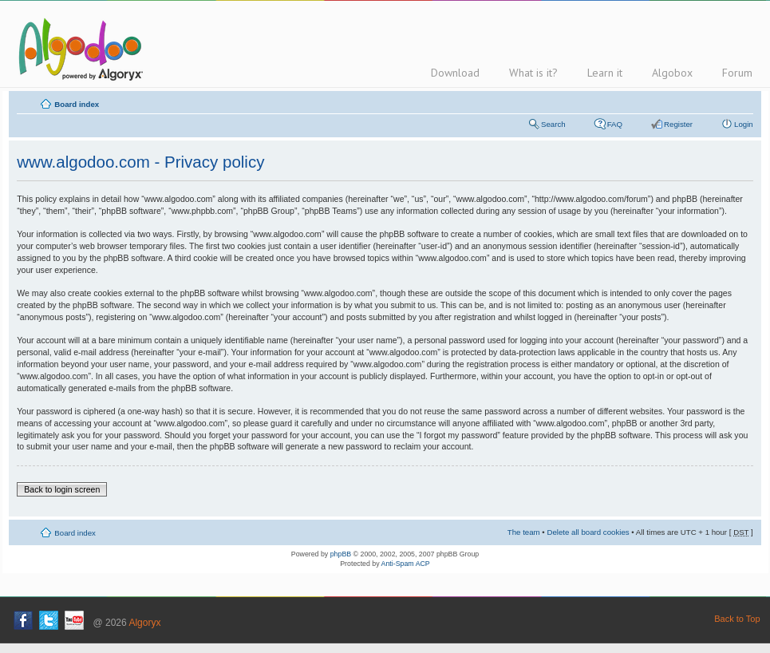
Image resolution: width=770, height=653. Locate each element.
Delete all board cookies (588, 532)
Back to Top (737, 618)
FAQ (614, 124)
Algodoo (78, 49)
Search (553, 124)
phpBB (340, 554)
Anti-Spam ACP (405, 564)
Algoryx (144, 622)
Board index (76, 104)
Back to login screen (62, 489)
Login (743, 124)
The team (523, 532)
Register (678, 124)
